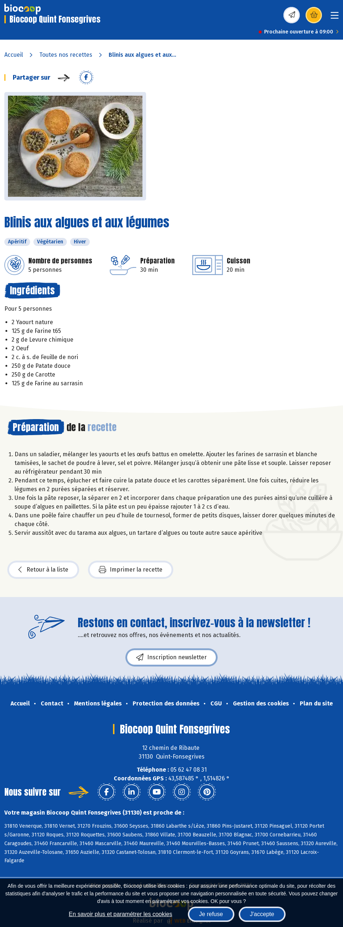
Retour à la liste (43, 569)
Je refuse (211, 914)
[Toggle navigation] (335, 17)
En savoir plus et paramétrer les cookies (120, 914)
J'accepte (262, 914)
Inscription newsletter (171, 657)
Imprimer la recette (130, 569)
